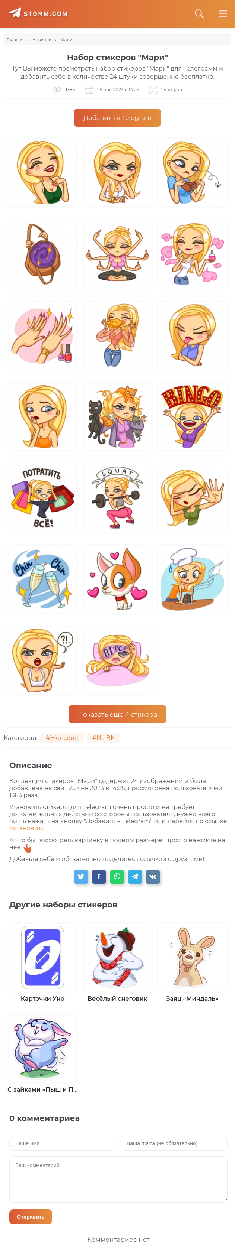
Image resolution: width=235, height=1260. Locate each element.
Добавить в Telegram (117, 117)
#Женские (62, 737)
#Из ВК (103, 737)
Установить (26, 828)
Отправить (31, 1217)
